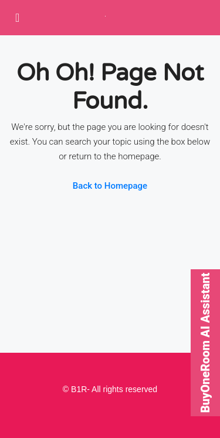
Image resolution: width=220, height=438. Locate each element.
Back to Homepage (110, 185)
